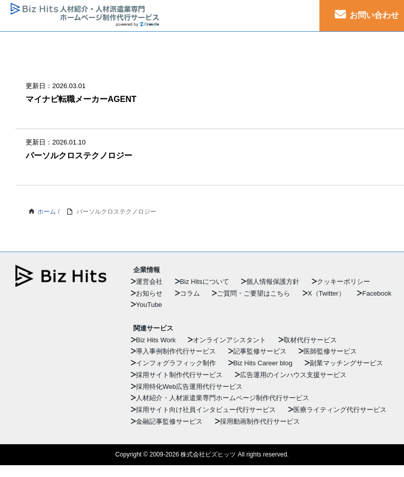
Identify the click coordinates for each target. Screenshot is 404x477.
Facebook (376, 293)
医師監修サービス (330, 351)
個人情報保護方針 (272, 281)
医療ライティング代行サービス (340, 409)
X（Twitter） (326, 293)
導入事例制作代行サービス (176, 351)
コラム (190, 293)
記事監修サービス (260, 351)
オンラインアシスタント (229, 340)
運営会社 (149, 281)
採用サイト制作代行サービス (179, 375)
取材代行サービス (310, 340)
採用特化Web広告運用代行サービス (189, 386)
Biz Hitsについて (204, 281)
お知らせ (149, 293)
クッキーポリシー (343, 281)
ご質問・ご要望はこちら (253, 293)
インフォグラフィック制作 (176, 363)
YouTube (149, 304)
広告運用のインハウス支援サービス (293, 375)
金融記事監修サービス (169, 421)
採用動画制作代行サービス (260, 421)
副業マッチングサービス (346, 363)
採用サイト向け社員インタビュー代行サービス (206, 409)
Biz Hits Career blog (263, 363)
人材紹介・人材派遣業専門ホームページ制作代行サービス (222, 398)
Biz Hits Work (156, 340)
